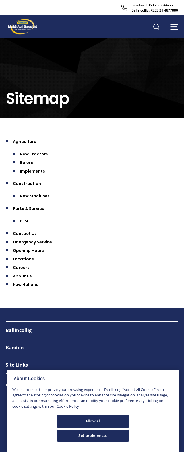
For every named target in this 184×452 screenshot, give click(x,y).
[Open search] (156, 27)
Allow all (93, 421)
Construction (27, 183)
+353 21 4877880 (164, 10)
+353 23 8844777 (159, 5)
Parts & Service (28, 208)
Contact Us (25, 233)
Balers (26, 162)
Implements (32, 171)
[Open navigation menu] (174, 27)
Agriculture (24, 141)
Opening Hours (28, 250)
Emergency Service (32, 242)
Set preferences (92, 435)
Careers (21, 267)
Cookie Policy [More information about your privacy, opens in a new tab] (68, 406)
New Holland (26, 284)
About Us (22, 276)
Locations (23, 259)
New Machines (35, 196)
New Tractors (34, 154)
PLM (24, 221)
